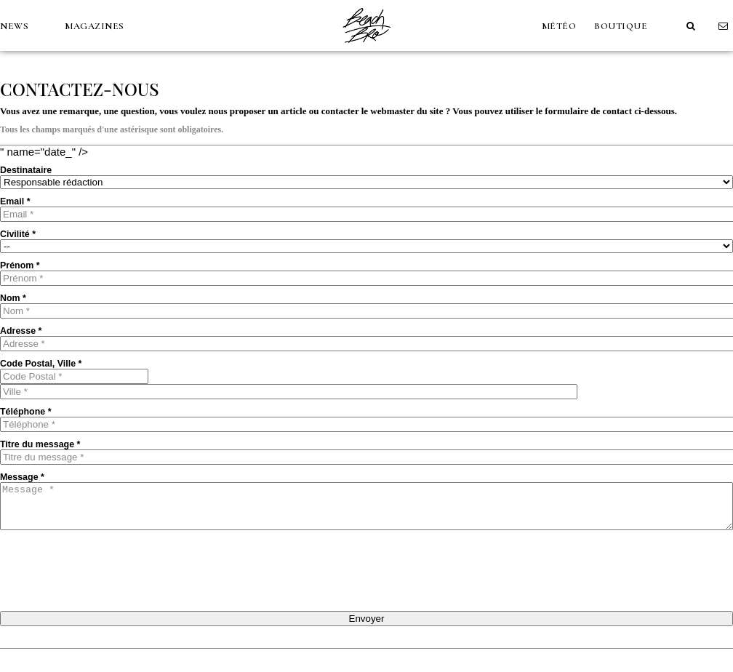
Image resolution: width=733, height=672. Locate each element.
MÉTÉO (559, 26)
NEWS (14, 26)
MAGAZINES (94, 26)
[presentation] (110, 569)
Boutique (620, 26)
